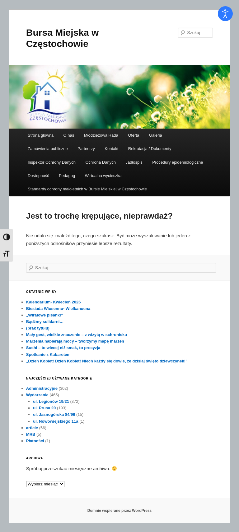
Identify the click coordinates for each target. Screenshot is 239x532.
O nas (68, 135)
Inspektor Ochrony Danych (52, 162)
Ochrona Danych (100, 162)
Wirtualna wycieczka (103, 175)
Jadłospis (133, 162)
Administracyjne (42, 388)
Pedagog (67, 175)
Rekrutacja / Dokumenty (149, 148)
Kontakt (111, 148)
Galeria (155, 135)
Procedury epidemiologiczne (177, 162)
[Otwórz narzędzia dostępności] (225, 13)
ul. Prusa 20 (44, 408)
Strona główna (41, 135)
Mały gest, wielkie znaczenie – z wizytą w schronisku (76, 334)
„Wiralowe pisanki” (44, 315)
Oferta (133, 135)
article (32, 427)
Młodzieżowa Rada (101, 135)
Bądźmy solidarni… (45, 321)
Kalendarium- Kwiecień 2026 (53, 302)
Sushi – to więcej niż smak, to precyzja (63, 347)
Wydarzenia (37, 395)
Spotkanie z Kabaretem (48, 354)
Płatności (35, 441)
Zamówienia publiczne (48, 148)
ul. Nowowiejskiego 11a (55, 421)
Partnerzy (86, 148)
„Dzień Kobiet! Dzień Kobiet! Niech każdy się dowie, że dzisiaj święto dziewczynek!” (107, 361)
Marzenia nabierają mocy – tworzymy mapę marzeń (75, 341)
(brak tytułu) (37, 328)
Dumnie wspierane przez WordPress (119, 510)
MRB (30, 434)
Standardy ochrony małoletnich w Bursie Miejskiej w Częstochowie (87, 189)
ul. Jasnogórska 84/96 (54, 414)
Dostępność (38, 175)
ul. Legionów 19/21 (51, 401)
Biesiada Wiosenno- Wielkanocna (58, 308)
